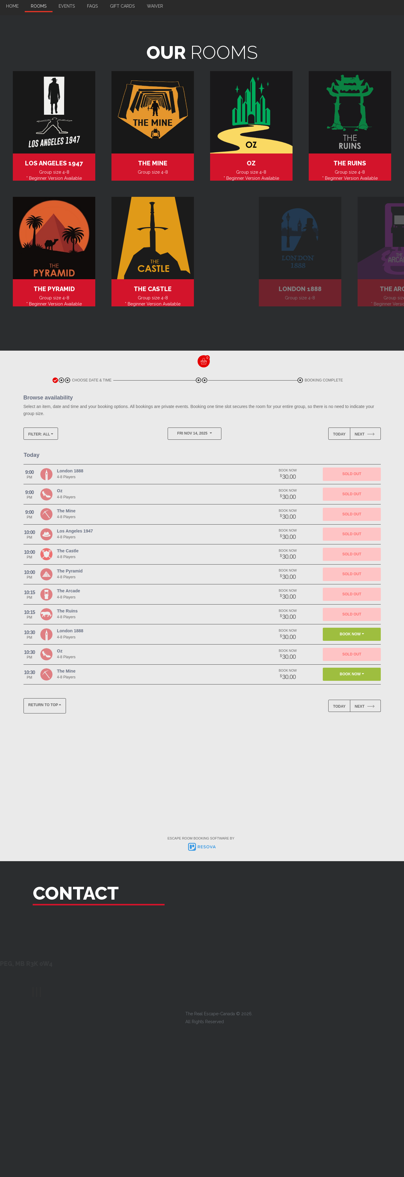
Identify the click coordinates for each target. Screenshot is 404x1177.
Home (12, 6)
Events (67, 6)
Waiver (155, 6)
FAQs (92, 6)
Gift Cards (122, 6)
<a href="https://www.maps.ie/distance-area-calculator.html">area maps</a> (336, 942)
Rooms (38, 6)
